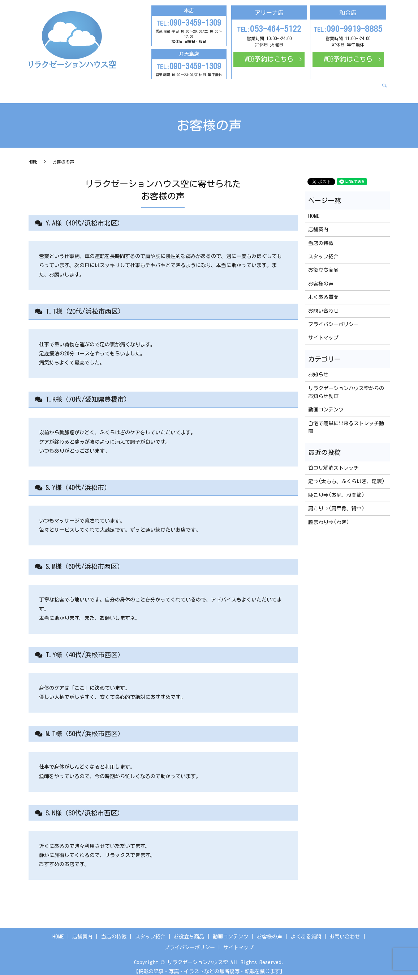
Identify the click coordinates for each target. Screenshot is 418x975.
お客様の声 (286, 85)
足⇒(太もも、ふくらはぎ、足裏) (346, 475)
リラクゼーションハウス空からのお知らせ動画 (346, 386)
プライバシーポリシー (333, 318)
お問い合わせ (360, 85)
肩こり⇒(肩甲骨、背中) (336, 502)
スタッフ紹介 (170, 85)
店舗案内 (105, 85)
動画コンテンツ (249, 85)
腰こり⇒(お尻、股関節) (336, 488)
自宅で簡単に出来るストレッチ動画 (346, 421)
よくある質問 (322, 85)
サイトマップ (323, 331)
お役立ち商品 (208, 85)
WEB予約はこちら (269, 59)
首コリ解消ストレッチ (333, 461)
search (388, 85)
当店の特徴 (134, 85)
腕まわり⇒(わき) (328, 516)
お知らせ (318, 368)
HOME (83, 85)
